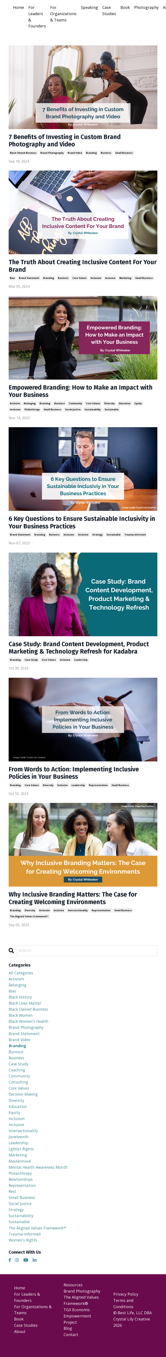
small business (124, 153)
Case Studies (109, 10)
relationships (21, 1189)
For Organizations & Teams (63, 13)
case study (31, 663)
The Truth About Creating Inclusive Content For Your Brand (79, 267)
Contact (71, 1346)
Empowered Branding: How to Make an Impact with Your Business (77, 393)
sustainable (112, 411)
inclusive (110, 279)
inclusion (96, 279)
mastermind (20, 1170)
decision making (24, 1102)
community (75, 405)
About (20, 1343)
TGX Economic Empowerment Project (77, 1327)
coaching (17, 1077)
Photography (146, 7)
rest (13, 1201)
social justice (73, 411)
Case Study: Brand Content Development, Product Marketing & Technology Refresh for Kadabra (82, 651)
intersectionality (78, 915)
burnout (16, 1058)
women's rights (24, 1251)
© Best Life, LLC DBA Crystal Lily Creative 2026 (132, 1331)
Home (18, 7)
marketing (125, 279)
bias (12, 279)
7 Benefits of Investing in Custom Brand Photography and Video (67, 141)
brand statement (29, 279)
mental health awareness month (39, 1177)
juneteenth (19, 1145)
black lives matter (26, 1008)
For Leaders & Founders (37, 17)
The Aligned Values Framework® (81, 1312)
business (106, 153)
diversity (109, 405)
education (125, 405)
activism (15, 405)
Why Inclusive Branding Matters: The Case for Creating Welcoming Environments (76, 903)
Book (125, 7)
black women (21, 1021)
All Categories (21, 977)
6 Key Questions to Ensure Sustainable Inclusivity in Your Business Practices (82, 525)
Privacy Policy (125, 1305)
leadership (81, 663)
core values (79, 279)
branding (91, 153)
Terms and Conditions (123, 1315)
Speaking (89, 7)
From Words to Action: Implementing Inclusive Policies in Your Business (77, 777)
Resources (73, 1296)
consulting (19, 1089)
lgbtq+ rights (22, 1158)
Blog (68, 1340)
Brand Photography (82, 1302)
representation (98, 789)
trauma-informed (135, 537)
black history (21, 1002)
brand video (75, 153)
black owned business (23, 153)
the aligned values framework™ (29, 921)
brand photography (52, 153)
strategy (97, 537)
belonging (30, 405)
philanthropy (32, 411)
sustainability (93, 411)
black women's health (29, 1027)
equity (138, 405)
